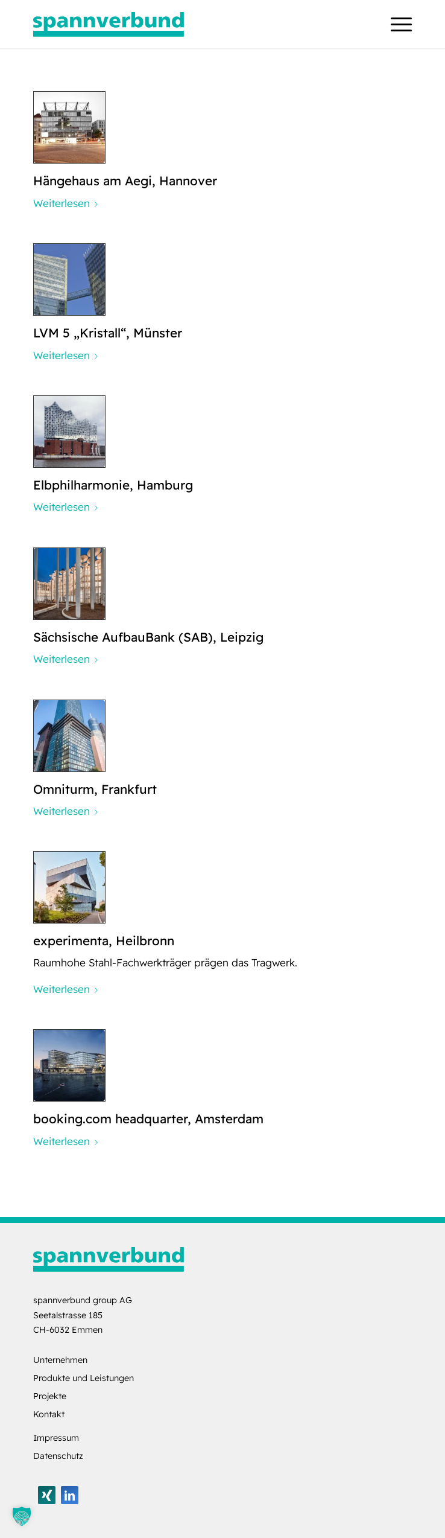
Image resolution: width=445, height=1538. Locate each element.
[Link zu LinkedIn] (69, 1495)
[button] (21, 1516)
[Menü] (395, 24)
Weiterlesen (68, 203)
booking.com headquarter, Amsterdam (148, 1118)
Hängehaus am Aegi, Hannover (125, 180)
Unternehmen (60, 1360)
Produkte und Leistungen (83, 1378)
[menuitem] (395, 24)
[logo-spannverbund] (184, 24)
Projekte (49, 1396)
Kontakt (49, 1414)
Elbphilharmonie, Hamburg (113, 485)
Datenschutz (58, 1455)
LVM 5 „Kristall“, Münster (107, 332)
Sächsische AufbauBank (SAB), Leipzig (148, 637)
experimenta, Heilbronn (103, 940)
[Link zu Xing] (46, 1495)
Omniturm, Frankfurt (95, 789)
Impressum (56, 1437)
